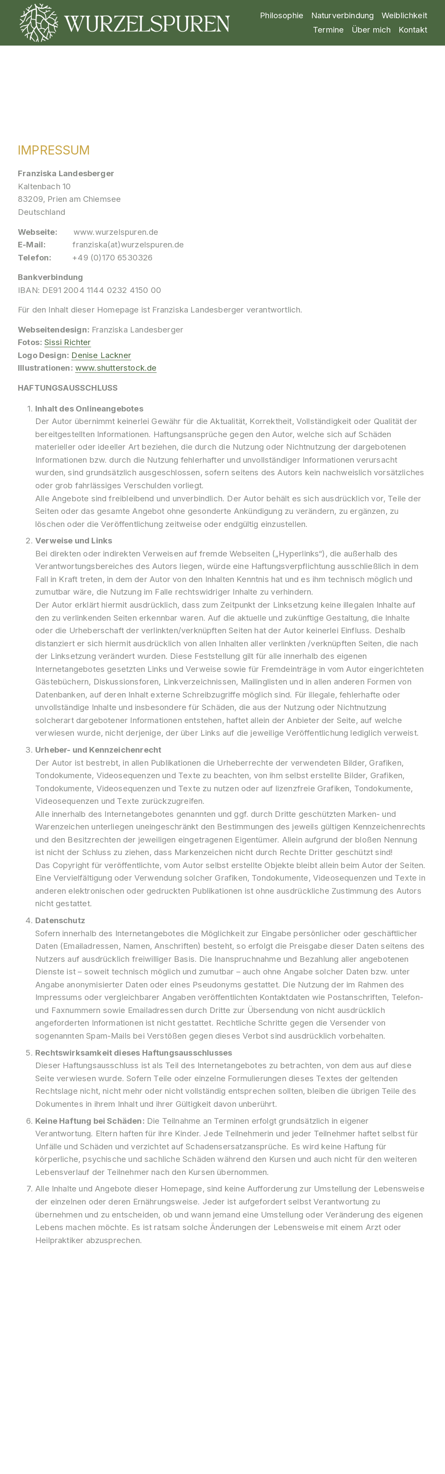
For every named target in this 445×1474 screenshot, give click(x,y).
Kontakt (413, 29)
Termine (328, 29)
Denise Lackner (101, 355)
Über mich (371, 29)
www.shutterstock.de (116, 367)
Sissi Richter (67, 342)
